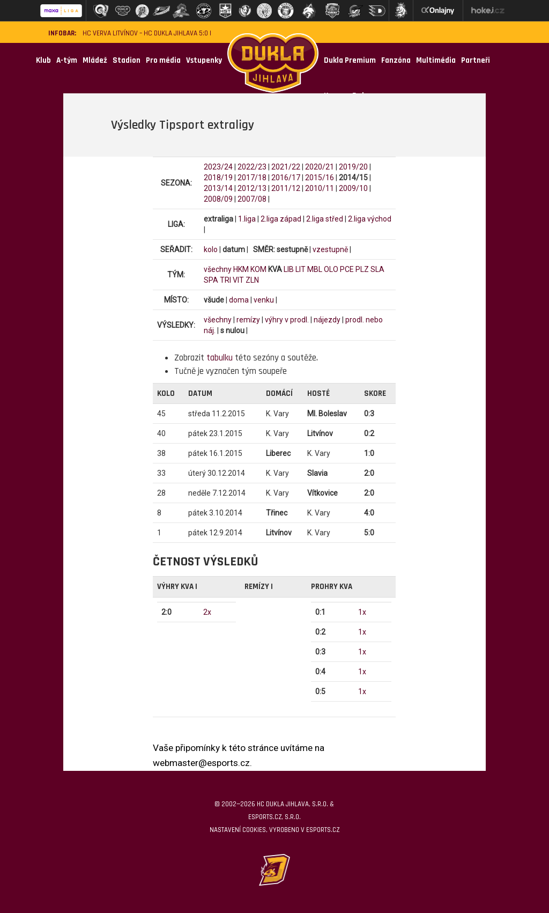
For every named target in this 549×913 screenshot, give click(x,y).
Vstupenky (204, 60)
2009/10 (353, 188)
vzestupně (330, 249)
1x (362, 612)
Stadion (126, 60)
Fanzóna (396, 60)
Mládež (95, 60)
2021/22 (285, 167)
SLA (377, 269)
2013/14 (218, 188)
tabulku (219, 358)
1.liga (247, 219)
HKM (241, 269)
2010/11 (319, 188)
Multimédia (436, 60)
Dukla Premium (350, 60)
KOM (258, 269)
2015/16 (319, 177)
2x (207, 612)
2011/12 (285, 188)
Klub (43, 60)
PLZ (362, 269)
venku (264, 300)
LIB (289, 269)
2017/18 (252, 177)
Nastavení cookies (238, 830)
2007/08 (252, 199)
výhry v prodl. (287, 319)
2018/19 (218, 177)
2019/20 (353, 167)
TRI (225, 280)
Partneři (475, 60)
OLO (331, 269)
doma (239, 300)
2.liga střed (324, 219)
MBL (314, 269)
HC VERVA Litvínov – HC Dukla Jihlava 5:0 (145, 33)
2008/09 (218, 199)
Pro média (163, 60)
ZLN (252, 280)
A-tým (66, 60)
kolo (211, 249)
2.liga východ (369, 219)
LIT (300, 269)
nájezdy (327, 319)
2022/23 (252, 167)
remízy (248, 319)
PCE (347, 269)
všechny (218, 269)
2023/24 (218, 167)
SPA (211, 280)
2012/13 (252, 188)
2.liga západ (281, 219)
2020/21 (319, 167)
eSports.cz (322, 830)
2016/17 (285, 177)
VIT (238, 280)
